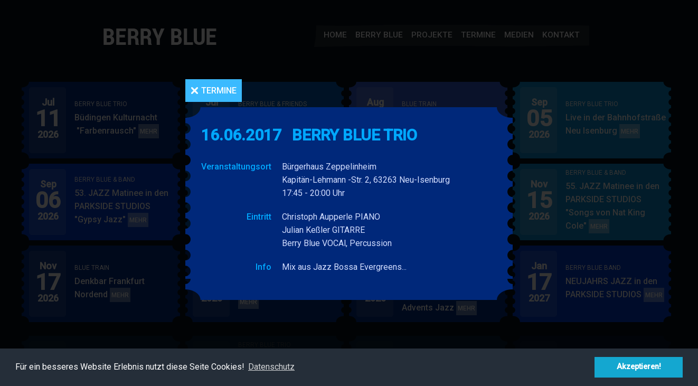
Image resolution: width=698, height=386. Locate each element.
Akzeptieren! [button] (639, 366)
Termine (219, 91)
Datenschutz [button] (271, 367)
